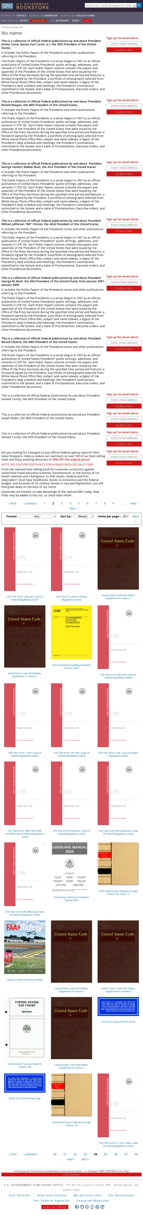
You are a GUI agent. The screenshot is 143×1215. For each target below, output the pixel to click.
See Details (71, 1174)
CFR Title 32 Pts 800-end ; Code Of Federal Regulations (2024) (118, 676)
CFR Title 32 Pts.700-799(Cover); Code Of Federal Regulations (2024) (24, 913)
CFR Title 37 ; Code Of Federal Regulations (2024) (71, 598)
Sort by (65, 516)
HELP (75, 20)
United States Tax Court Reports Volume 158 (25, 1065)
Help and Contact (52, 1195)
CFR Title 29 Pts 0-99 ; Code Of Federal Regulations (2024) (118, 754)
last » (73, 508)
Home (4, 27)
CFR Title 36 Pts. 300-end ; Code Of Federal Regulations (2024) (25, 598)
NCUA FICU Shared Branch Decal (118, 1021)
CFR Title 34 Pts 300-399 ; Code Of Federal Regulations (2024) (71, 754)
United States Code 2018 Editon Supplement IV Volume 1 (118, 597)
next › (134, 503)
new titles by (25, 20)
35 (105, 1154)
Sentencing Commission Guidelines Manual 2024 (71, 899)
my (60, 20)
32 (75, 1154)
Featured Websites (93, 1200)
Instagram (87, 1207)
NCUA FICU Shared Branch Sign (25, 1098)
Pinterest (97, 1207)
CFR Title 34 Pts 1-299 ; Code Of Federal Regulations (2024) (24, 754)
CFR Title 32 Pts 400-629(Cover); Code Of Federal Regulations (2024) (118, 832)
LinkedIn (102, 1207)
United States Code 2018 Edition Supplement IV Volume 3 (71, 1066)
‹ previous (30, 503)
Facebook (77, 1207)
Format (12, 516)
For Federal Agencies (52, 1200)
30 (54, 1154)
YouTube (92, 1207)
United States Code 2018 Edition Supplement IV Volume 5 (71, 990)
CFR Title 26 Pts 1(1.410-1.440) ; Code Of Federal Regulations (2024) (118, 1144)
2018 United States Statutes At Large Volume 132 (71, 1124)
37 (125, 1154)
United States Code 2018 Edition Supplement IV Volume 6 (118, 990)
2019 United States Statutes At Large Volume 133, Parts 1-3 (118, 893)
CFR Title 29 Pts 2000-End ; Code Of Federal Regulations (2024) (71, 832)
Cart (87, 20)
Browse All (13, 15)
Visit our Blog (55, 1207)
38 (136, 1154)
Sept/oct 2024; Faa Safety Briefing (24, 979)
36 (115, 1154)
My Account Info (88, 1195)
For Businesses (121, 1195)
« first (12, 503)
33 (85, 1154)
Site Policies (19, 1195)
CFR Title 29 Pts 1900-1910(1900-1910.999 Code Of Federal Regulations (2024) (24, 833)
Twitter (82, 1207)
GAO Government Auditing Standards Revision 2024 (71, 666)
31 (64, 1154)
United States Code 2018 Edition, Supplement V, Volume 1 (25, 675)
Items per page (109, 516)
